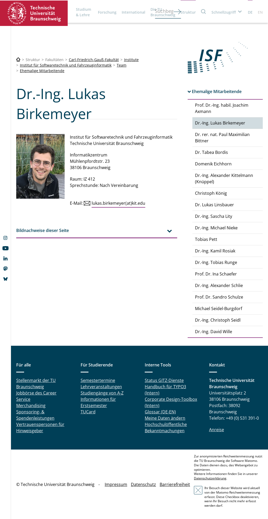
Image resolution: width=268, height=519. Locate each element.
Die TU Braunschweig (162, 12)
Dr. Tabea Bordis (211, 152)
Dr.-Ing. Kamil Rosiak (215, 251)
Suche (203, 11)
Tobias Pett (206, 239)
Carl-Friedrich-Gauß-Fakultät (94, 59)
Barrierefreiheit (175, 484)
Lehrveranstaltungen (101, 387)
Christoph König (211, 193)
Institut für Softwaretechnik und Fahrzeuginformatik (65, 65)
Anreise (216, 430)
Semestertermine (98, 380)
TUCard (88, 412)
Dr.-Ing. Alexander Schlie (219, 285)
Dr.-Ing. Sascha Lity (213, 216)
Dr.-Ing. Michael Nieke (216, 228)
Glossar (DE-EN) (160, 412)
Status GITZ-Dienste (164, 380)
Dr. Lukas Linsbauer (214, 205)
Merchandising (31, 405)
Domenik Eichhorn (213, 164)
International (133, 12)
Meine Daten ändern (165, 418)
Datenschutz (143, 484)
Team (121, 65)
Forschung (107, 12)
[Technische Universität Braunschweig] (18, 59)
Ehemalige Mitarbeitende (42, 70)
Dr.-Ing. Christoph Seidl (218, 320)
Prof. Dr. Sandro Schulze (219, 297)
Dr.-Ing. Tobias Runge (216, 262)
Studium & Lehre (83, 12)
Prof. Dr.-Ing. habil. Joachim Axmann (221, 108)
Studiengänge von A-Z (102, 393)
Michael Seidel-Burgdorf (218, 308)
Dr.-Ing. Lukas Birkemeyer (220, 123)
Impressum (116, 484)
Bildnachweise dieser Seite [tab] (42, 230)
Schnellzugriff (223, 12)
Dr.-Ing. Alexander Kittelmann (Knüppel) (224, 178)
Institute (131, 59)
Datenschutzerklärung (210, 478)
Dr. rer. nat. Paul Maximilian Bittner (222, 138)
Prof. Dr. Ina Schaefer (216, 274)
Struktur (188, 12)
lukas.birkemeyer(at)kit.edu (118, 203)
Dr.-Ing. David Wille (213, 331)
